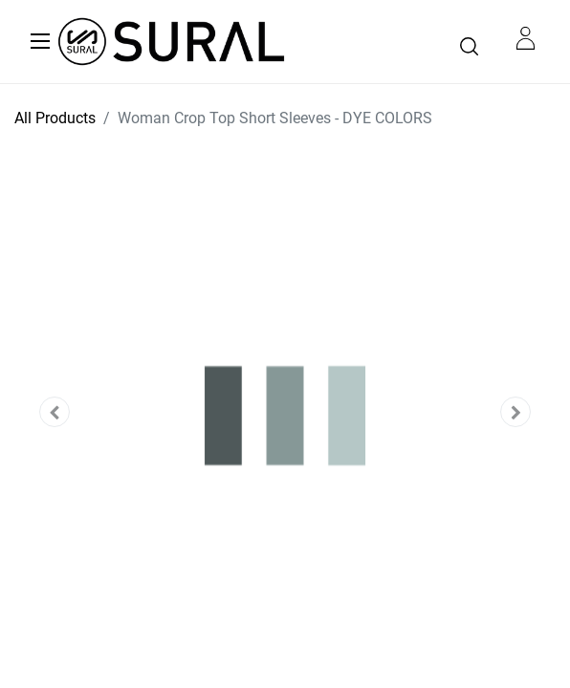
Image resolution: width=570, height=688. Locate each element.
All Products (55, 118)
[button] (55, 412)
